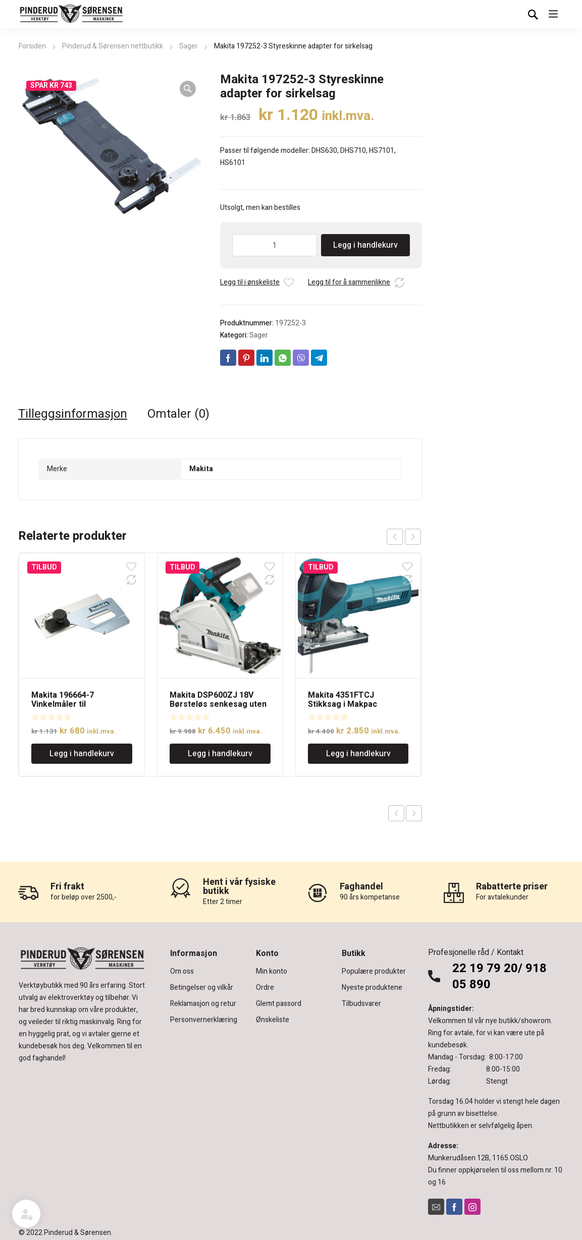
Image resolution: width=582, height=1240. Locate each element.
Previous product (396, 813)
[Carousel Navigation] (404, 537)
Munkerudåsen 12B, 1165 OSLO (478, 1158)
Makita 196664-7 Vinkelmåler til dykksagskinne (62, 704)
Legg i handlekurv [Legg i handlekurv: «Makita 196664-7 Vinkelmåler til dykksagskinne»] (81, 754)
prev (395, 537)
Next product (414, 813)
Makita (201, 469)
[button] (188, 89)
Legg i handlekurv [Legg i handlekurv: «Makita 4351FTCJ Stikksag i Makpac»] (358, 754)
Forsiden (32, 46)
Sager (188, 46)
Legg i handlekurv (365, 245)
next (413, 537)
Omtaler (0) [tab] (178, 414)
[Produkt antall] (274, 245)
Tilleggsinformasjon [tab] (72, 414)
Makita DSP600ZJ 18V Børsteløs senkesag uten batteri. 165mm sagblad (218, 704)
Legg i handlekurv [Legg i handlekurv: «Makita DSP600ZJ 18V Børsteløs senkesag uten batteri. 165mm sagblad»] (220, 754)
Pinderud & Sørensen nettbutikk (112, 46)
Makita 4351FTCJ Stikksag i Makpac (342, 699)
